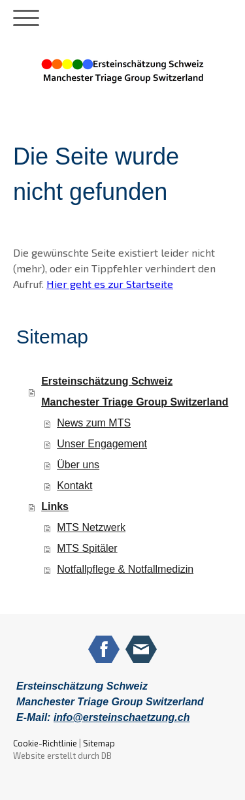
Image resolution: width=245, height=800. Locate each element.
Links (55, 506)
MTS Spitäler (87, 548)
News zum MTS (94, 422)
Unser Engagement (102, 443)
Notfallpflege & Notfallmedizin (125, 569)
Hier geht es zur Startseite (109, 284)
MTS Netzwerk (91, 527)
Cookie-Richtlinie (45, 743)
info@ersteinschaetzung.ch (122, 717)
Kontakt (74, 485)
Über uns (78, 464)
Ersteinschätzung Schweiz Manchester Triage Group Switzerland (134, 392)
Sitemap (99, 743)
